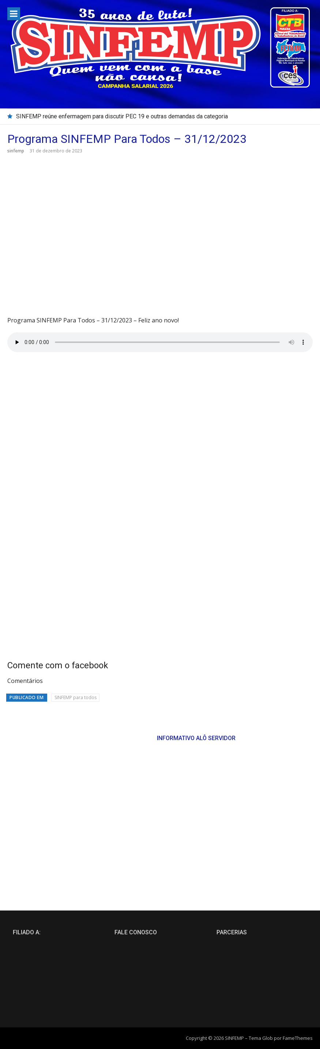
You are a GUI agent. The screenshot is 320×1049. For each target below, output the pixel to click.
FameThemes (298, 1038)
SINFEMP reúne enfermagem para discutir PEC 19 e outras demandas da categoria (122, 116)
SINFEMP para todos (75, 697)
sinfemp (15, 151)
